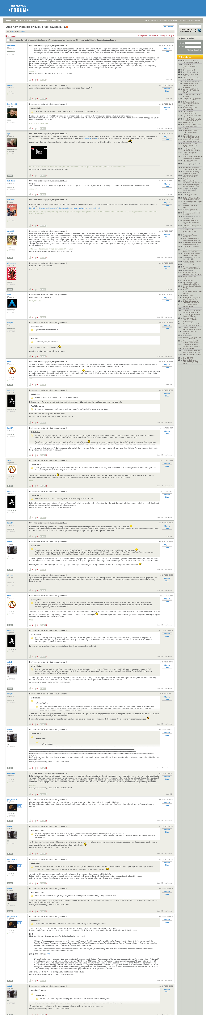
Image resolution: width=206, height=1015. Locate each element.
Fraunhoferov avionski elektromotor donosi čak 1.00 (191, 222)
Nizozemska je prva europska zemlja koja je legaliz (191, 361)
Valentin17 (11, 390)
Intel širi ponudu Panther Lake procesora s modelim (191, 149)
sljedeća (13, 36)
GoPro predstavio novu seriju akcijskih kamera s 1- (192, 102)
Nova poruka (168, 26)
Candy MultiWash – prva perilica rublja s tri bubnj (191, 137)
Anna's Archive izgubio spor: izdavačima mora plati (192, 250)
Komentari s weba (27, 20)
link (48, 954)
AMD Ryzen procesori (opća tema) (192, 202)
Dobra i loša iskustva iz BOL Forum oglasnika (192, 217)
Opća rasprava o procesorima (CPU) (189, 112)
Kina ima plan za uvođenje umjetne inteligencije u (191, 311)
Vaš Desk (186, 308)
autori (191, 20)
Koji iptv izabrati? (188, 106)
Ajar (9, 134)
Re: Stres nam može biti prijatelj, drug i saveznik (48, 85)
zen (96, 138)
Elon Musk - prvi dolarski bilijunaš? (191, 247)
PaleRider (11, 46)
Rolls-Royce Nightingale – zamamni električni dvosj (191, 185)
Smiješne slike (187, 335)
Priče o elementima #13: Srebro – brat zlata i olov (191, 324)
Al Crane (11, 200)
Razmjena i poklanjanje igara (190, 206)
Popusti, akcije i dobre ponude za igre (190, 108)
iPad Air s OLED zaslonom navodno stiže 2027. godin (192, 99)
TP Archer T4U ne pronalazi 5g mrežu (192, 226)
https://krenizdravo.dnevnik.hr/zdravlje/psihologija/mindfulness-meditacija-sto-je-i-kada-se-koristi (64, 208)
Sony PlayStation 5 (189, 179)
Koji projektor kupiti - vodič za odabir (191, 213)
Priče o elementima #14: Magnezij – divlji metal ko (191, 239)
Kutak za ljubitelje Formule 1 (191, 164)
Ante (9, 295)
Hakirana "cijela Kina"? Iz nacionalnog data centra (191, 198)
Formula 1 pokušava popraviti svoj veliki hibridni (192, 328)
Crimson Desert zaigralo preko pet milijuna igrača (191, 140)
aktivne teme (164, 20)
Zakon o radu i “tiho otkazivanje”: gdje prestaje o (192, 181)
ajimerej (10, 575)
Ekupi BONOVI (188, 358)
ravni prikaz (154, 36)
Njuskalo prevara (188, 348)
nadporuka (168, 128)
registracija (154, 20)
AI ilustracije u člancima (191, 265)
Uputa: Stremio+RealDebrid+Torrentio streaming (192, 291)
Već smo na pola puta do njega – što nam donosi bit (191, 267)
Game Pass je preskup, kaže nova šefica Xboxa (191, 283)
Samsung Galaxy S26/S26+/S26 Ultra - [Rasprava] (190, 231)
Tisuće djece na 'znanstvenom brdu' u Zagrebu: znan (190, 66)
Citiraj (167, 51)
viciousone (11, 263)
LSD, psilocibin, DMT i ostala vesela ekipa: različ (191, 345)
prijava (147, 20)
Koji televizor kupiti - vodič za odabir (191, 95)
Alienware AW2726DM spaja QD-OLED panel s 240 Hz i (191, 90)
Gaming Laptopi (188, 280)
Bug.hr (8, 20)
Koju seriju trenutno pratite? (192, 81)
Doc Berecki (12, 104)
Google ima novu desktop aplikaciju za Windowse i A (191, 254)
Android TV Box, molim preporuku (190, 75)
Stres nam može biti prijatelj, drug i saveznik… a (95, 40)
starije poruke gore (167, 36)
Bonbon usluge (188, 322)
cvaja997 (11, 231)
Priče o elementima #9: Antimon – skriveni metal (191, 341)
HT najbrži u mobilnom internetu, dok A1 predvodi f (192, 61)
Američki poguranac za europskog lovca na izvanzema (190, 85)
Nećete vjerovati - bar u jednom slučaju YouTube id (192, 273)
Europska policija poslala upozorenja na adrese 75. (191, 172)
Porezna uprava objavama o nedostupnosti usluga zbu (192, 157)
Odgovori (167, 49)
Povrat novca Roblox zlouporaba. (190, 235)
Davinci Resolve (188, 295)
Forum (15, 20)
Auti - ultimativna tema (190, 72)
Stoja (9, 362)
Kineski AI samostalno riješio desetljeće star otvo (191, 210)
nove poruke (183, 20)
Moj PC (10, 175)
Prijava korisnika (186, 38)
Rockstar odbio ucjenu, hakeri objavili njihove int (191, 302)
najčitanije (173, 20)
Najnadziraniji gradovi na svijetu (191, 277)
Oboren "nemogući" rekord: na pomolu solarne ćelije (192, 355)
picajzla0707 (12, 800)
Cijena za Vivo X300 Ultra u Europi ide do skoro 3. (192, 125)
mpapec (10, 85)
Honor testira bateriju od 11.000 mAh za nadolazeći (192, 168)
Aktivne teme (185, 57)
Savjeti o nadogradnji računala (190, 153)
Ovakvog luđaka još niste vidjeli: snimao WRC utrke (191, 351)
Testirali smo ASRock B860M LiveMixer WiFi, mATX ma (190, 145)
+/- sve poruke (142, 36)
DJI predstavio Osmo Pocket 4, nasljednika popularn (190, 132)
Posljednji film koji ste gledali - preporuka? (190, 189)
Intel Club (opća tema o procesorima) (190, 161)
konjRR (10, 323)
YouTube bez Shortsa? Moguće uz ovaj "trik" (190, 176)
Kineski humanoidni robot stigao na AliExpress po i (191, 315)
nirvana (88, 138)
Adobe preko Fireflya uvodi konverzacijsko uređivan (192, 243)
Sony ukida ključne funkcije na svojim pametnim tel (192, 119)
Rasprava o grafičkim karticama (190, 332)
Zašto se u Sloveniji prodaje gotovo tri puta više (192, 116)
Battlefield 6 (187, 128)
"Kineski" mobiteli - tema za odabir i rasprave (192, 262)
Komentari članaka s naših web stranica (52, 20)
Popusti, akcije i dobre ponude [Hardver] (190, 195)
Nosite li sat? (187, 192)
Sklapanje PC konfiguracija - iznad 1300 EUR (192, 338)
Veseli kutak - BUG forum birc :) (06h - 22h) (191, 258)
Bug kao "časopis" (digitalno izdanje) (192, 287)
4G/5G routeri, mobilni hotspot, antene (190, 305)
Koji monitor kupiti (189, 70)
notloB (10, 542)
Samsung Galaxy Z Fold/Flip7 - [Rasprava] (190, 319)
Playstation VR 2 (188, 123)
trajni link (169, 80)
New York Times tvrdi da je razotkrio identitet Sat (192, 298)
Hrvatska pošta (188, 271)
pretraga (197, 20)
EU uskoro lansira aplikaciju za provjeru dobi (192, 78)
